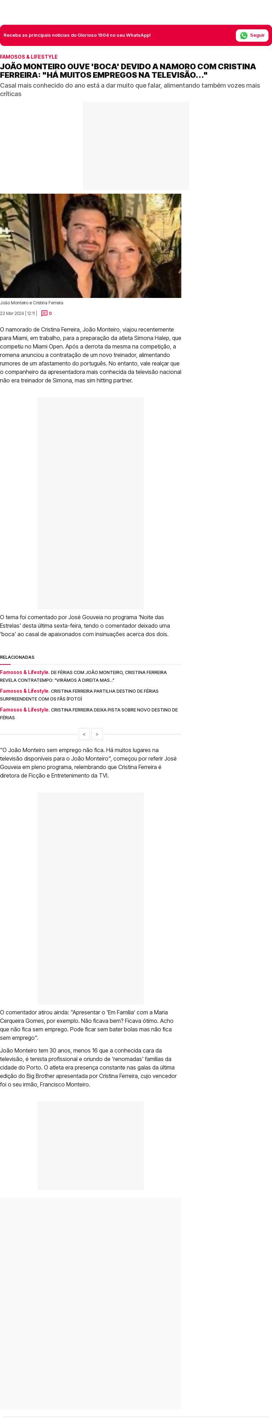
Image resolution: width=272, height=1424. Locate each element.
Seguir (252, 35)
